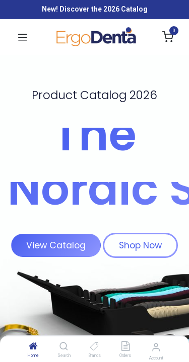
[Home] (33, 347)
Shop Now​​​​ (140, 245)
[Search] (64, 347)
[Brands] (94, 347)
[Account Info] (156, 347)
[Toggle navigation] (23, 37)
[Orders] (125, 347)
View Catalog (56, 245)
